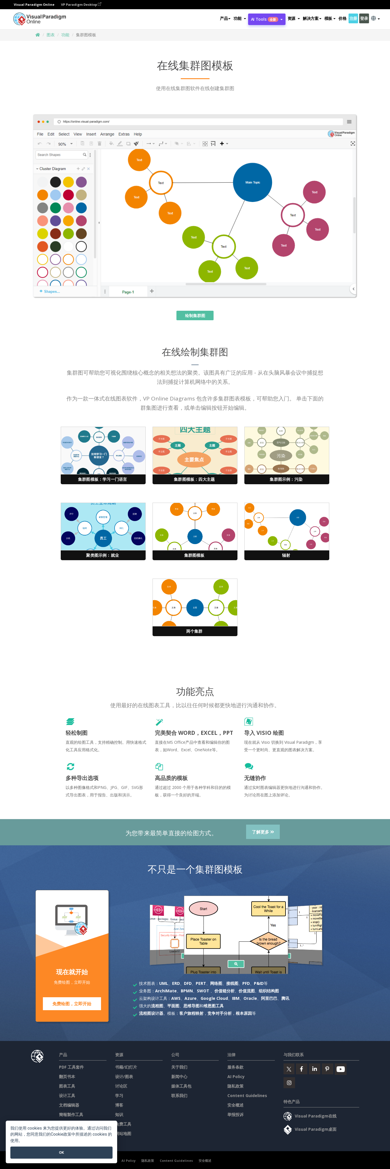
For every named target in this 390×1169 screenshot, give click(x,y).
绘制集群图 (195, 315)
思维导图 (191, 1005)
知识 (119, 1113)
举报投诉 (235, 1113)
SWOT (203, 990)
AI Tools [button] (267, 19)
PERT (201, 983)
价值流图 (247, 990)
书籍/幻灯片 (126, 1065)
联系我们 (179, 1094)
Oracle (250, 998)
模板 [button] (330, 18)
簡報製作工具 (71, 1113)
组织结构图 (269, 990)
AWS (175, 998)
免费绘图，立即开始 (71, 1004)
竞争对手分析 (220, 1013)
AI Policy (236, 1075)
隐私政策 (235, 1084)
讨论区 (121, 1084)
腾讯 (285, 998)
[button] (240, 18)
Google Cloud (214, 998)
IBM (235, 998)
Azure (190, 998)
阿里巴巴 (269, 998)
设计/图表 (124, 1075)
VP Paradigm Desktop (81, 4)
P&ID (259, 983)
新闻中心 (179, 1075)
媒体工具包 (181, 1084)
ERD (176, 983)
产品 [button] (225, 18)
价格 (342, 18)
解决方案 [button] (312, 18)
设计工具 (67, 1094)
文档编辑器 (69, 1103)
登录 (364, 18)
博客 (119, 1103)
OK (61, 1152)
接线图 (232, 983)
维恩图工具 (213, 1005)
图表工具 (67, 1084)
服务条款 (235, 1065)
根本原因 (244, 1013)
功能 (65, 34)
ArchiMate (166, 990)
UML (163, 983)
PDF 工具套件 (71, 1065)
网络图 (216, 983)
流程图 (157, 1005)
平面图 (173, 1005)
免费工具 (123, 1122)
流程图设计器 (151, 1013)
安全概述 (235, 1103)
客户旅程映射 (191, 1013)
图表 (51, 34)
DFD (188, 983)
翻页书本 (67, 1075)
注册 (353, 18)
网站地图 (123, 1132)
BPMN (187, 990)
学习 (119, 1094)
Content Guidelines (247, 1094)
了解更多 (263, 832)
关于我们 (179, 1065)
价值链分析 (224, 990)
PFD (246, 983)
